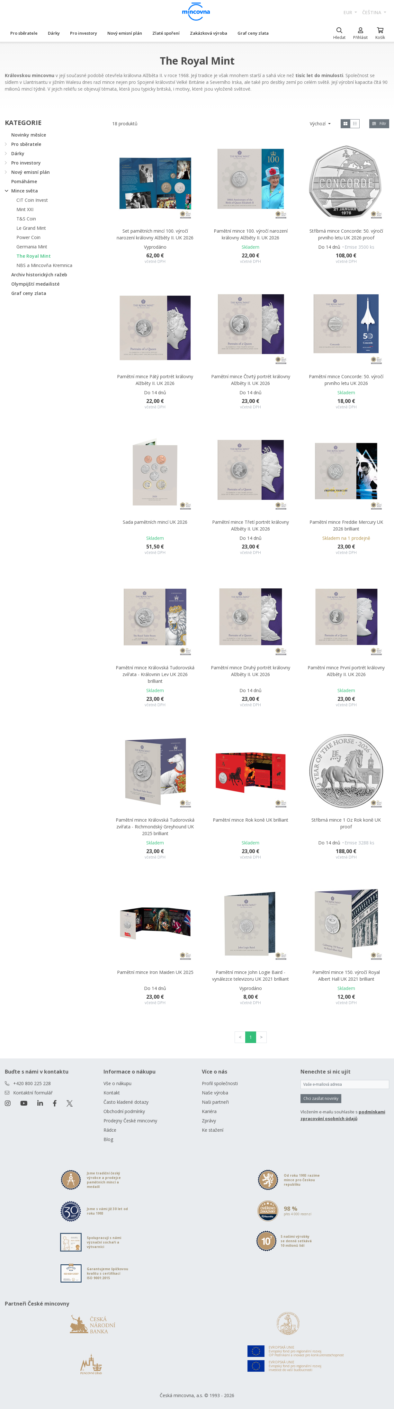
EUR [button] (349, 12)
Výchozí (318, 123)
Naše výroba (215, 1093)
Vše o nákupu (117, 1083)
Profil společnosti (220, 1083)
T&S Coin (26, 219)
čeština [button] (372, 12)
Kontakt (111, 1093)
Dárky (54, 33)
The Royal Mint (33, 256)
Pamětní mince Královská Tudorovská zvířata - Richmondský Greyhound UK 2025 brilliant (155, 826)
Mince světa (24, 191)
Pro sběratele (24, 33)
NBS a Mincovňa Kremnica (44, 265)
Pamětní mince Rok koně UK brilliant (250, 820)
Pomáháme (24, 181)
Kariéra (209, 1111)
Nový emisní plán (124, 33)
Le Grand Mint (31, 228)
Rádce (109, 1130)
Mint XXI (24, 209)
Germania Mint (31, 247)
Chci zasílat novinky (320, 1098)
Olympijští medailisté (35, 284)
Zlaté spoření (166, 33)
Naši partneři (215, 1102)
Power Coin (28, 237)
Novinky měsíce (28, 135)
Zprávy (209, 1121)
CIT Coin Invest (32, 200)
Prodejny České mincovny (130, 1121)
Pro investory (83, 33)
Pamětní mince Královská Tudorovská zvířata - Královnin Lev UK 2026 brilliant (155, 674)
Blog (108, 1139)
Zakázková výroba (208, 33)
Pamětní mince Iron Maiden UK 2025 (155, 972)
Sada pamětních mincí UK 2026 (155, 522)
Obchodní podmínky (124, 1111)
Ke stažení (212, 1130)
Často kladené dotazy (125, 1102)
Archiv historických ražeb (39, 275)
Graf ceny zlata (253, 33)
